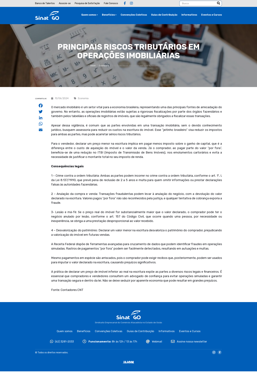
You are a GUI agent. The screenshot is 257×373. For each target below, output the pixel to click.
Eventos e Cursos (211, 15)
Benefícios (109, 15)
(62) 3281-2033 (62, 343)
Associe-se (65, 3)
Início (93, 67)
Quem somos (89, 15)
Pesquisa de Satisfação (87, 3)
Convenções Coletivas (134, 15)
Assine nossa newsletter (189, 343)
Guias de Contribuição (164, 15)
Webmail (154, 343)
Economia (104, 67)
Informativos (189, 15)
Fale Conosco (111, 3)
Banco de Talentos (45, 3)
